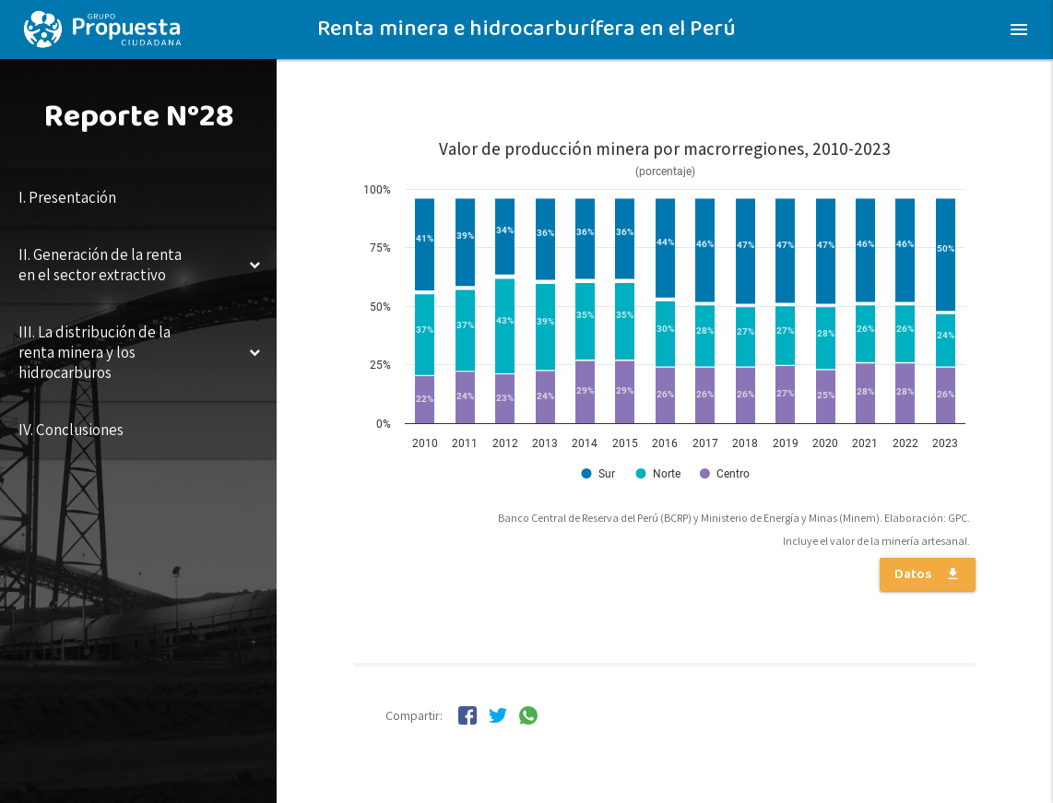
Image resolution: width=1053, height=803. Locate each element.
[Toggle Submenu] (254, 264)
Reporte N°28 (138, 116)
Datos (927, 574)
